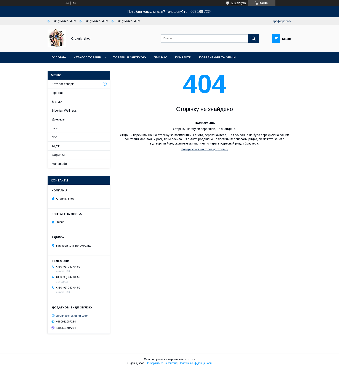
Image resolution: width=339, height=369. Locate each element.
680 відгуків (238, 3)
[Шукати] (253, 38)
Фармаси (58, 155)
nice (55, 128)
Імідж (55, 146)
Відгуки (57, 101)
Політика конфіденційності (195, 363)
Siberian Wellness (64, 110)
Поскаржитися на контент (161, 363)
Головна (58, 57)
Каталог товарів (87, 57)
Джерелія (59, 119)
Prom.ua (190, 359)
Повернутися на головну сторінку (204, 149)
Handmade (59, 163)
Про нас (160, 57)
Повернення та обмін (217, 57)
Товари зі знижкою (129, 57)
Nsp (55, 137)
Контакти (183, 57)
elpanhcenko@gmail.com (72, 315)
